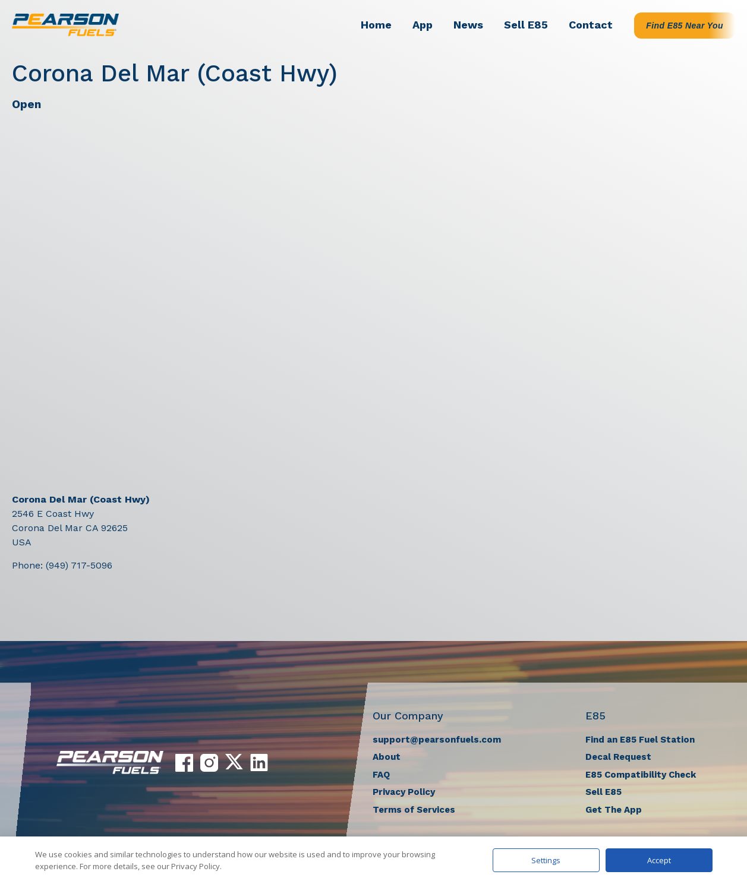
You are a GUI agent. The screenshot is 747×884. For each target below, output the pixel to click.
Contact (591, 24)
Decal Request (618, 757)
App (422, 24)
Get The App (613, 809)
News (468, 24)
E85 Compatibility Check (640, 774)
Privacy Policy (404, 792)
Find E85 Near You (684, 25)
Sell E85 (526, 24)
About (387, 757)
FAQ (381, 774)
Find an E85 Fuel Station (640, 739)
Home (376, 24)
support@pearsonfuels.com (437, 739)
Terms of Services (414, 809)
